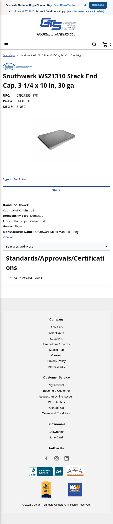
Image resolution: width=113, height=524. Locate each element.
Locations (56, 338)
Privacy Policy (56, 361)
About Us (56, 327)
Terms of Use (56, 366)
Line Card (56, 437)
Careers (56, 355)
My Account (56, 385)
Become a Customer (56, 390)
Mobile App (56, 349)
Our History (56, 332)
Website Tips (56, 402)
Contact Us (56, 407)
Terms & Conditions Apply (51, 11)
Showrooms (56, 431)
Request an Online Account (56, 396)
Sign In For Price (14, 179)
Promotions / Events (56, 344)
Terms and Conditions (56, 413)
